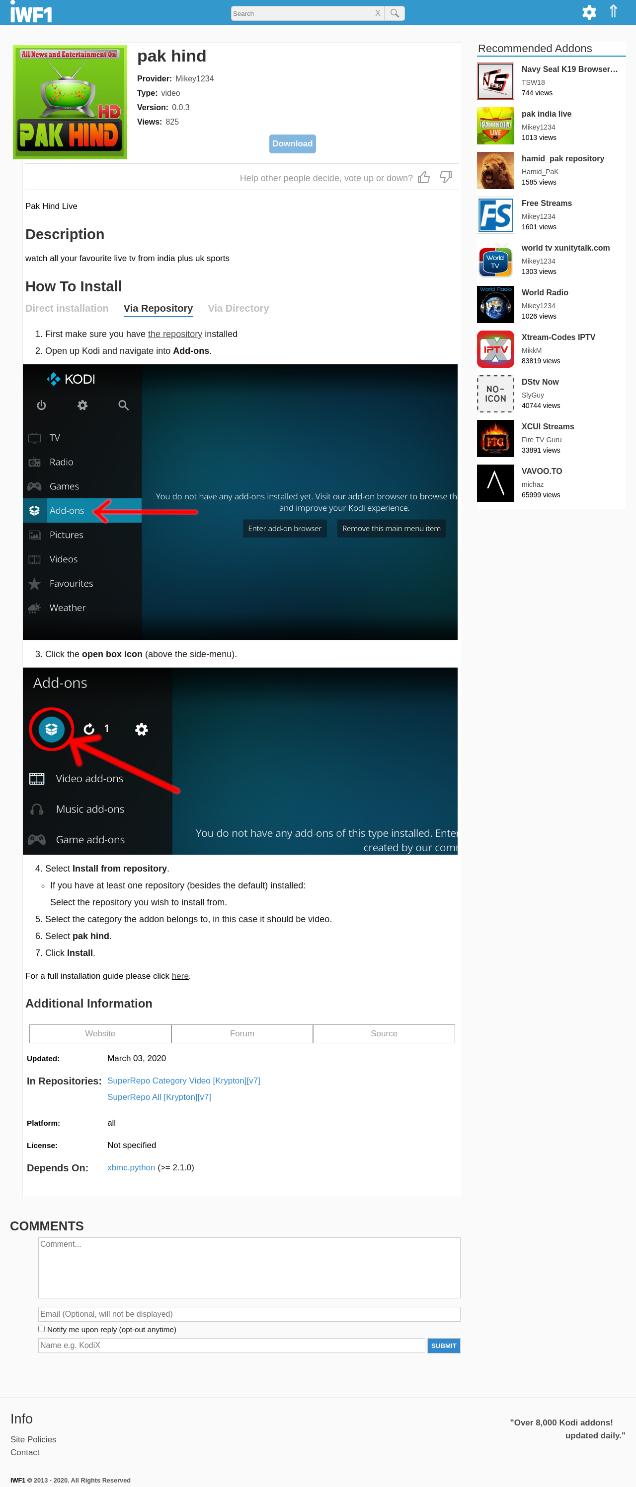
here (180, 976)
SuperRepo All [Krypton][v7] (159, 1097)
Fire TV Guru (542, 440)
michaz (533, 484)
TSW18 (533, 82)
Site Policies (33, 1439)
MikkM (532, 350)
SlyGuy (533, 395)
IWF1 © (21, 1480)
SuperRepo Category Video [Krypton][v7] (183, 1080)
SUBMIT (444, 1346)
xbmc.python (150, 1167)
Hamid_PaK (540, 172)
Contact (25, 1452)
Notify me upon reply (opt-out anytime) (111, 1329)
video (170, 93)
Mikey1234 (194, 78)
